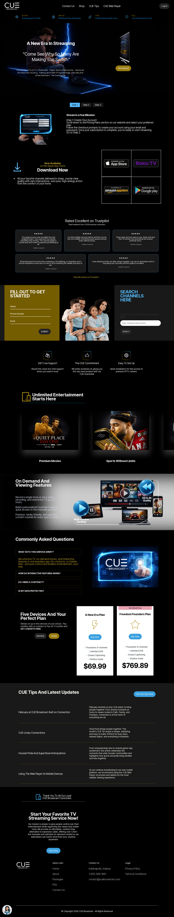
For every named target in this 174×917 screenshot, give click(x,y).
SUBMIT (44, 331)
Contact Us (66, 6)
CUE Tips (94, 6)
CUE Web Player (112, 6)
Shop (82, 6)
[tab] (49, 552)
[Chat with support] (7, 910)
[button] (49, 552)
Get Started (123, 68)
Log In (164, 6)
